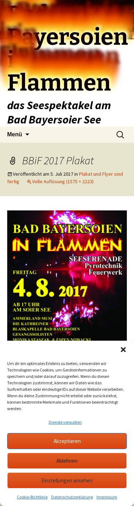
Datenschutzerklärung (72, 497)
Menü (14, 134)
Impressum (106, 497)
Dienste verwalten (65, 422)
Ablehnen (67, 460)
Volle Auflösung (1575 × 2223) (63, 181)
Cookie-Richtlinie (32, 497)
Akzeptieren (67, 441)
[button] (123, 349)
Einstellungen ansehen (67, 480)
